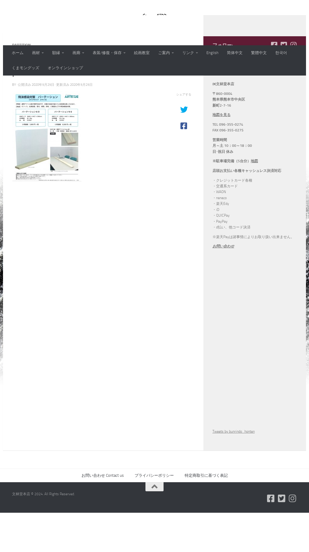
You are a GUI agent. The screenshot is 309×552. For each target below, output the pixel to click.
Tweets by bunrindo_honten (233, 471)
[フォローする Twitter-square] (283, 84)
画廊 (76, 52)
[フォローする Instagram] (293, 84)
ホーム (18, 52)
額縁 (56, 52)
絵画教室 (142, 52)
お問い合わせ (223, 285)
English (212, 52)
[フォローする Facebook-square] (274, 84)
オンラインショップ (65, 68)
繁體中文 (259, 52)
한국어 (281, 52)
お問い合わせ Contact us (102, 514)
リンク (188, 52)
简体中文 (235, 52)
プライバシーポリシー (154, 514)
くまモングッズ (25, 68)
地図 (254, 200)
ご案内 (164, 52)
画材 (36, 52)
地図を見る (221, 154)
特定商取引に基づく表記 (206, 514)
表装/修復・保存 (107, 52)
